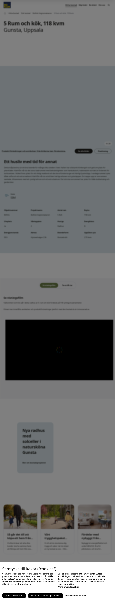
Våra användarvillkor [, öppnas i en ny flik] (68, 588)
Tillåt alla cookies (14, 597)
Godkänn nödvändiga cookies (45, 597)
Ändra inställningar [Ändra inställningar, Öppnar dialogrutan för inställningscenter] (74, 597)
